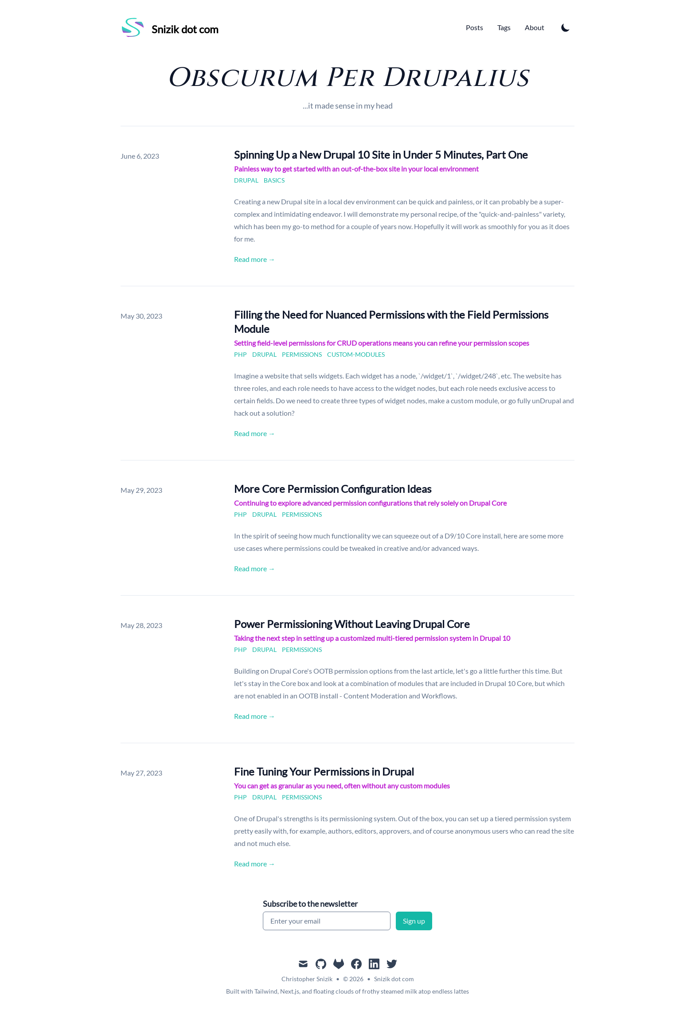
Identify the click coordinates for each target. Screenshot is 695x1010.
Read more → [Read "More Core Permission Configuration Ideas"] (254, 568)
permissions (302, 354)
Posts (474, 27)
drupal (246, 180)
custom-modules (356, 354)
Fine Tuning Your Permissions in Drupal (324, 771)
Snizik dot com (394, 979)
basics (274, 180)
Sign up (414, 920)
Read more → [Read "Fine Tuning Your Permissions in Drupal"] (254, 863)
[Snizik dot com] (170, 27)
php (240, 354)
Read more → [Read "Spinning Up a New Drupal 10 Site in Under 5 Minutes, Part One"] (254, 259)
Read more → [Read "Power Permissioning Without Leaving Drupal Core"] (254, 716)
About (534, 27)
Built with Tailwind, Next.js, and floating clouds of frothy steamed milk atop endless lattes (347, 991)
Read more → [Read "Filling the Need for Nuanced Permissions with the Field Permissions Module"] (254, 433)
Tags (504, 27)
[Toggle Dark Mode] (565, 27)
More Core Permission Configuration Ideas (332, 488)
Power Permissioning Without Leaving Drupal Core (352, 623)
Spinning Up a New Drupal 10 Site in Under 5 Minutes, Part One (381, 154)
